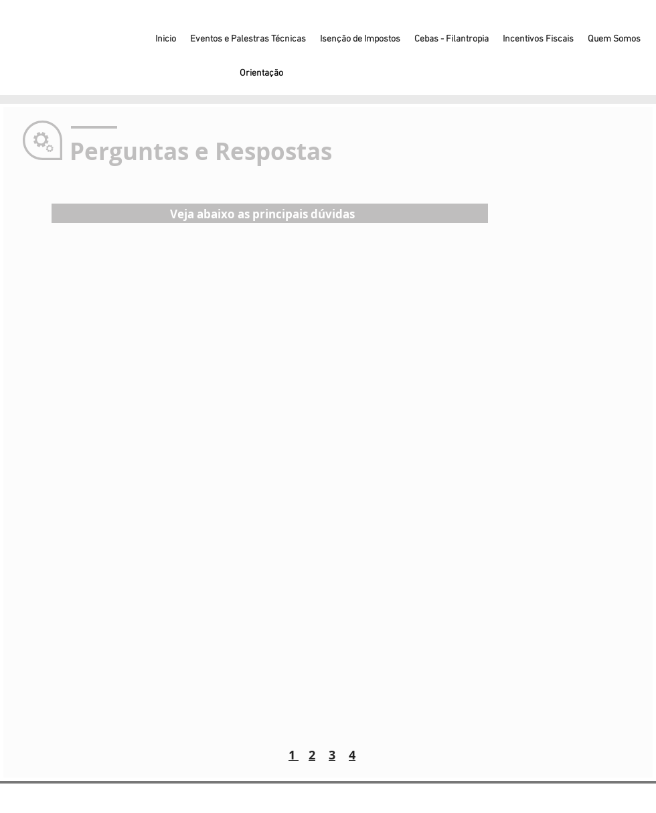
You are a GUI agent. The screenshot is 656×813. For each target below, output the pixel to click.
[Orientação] (261, 73)
